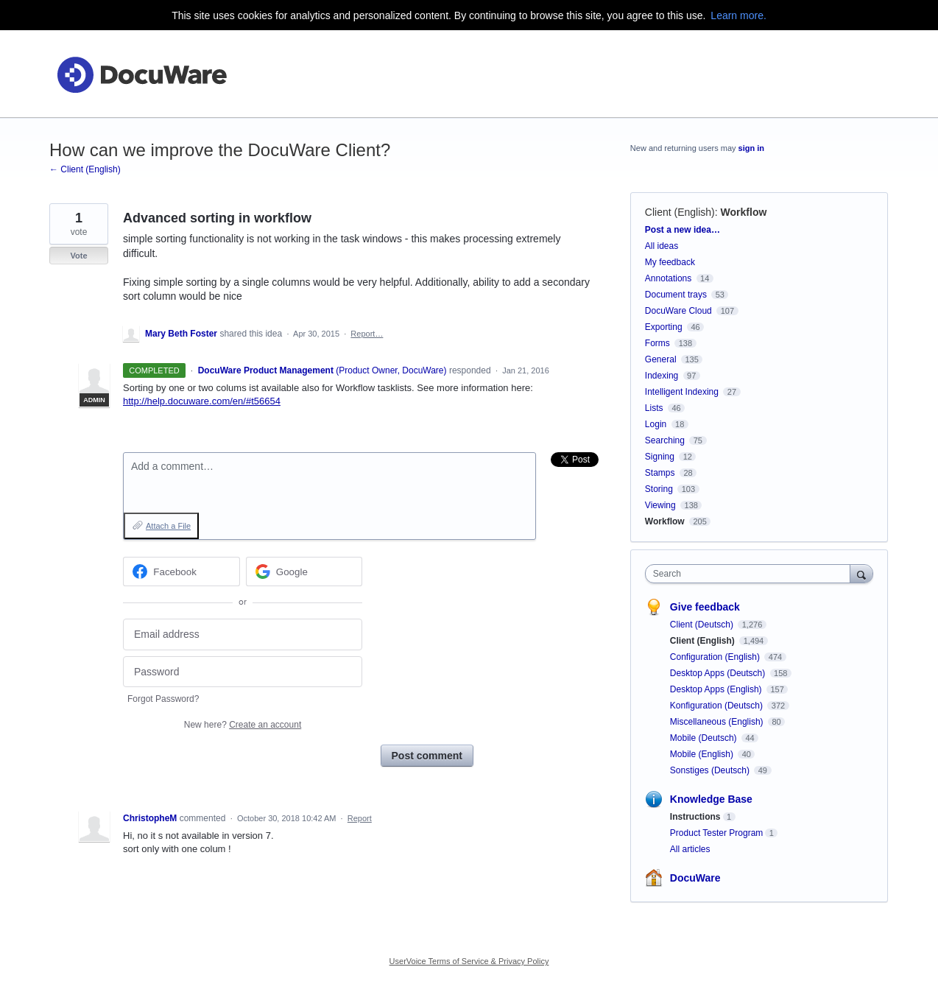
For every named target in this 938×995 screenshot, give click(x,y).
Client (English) (680, 212)
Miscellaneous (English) (718, 722)
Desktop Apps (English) (717, 689)
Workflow (744, 212)
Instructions (695, 817)
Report (360, 818)
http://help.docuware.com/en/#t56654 (202, 401)
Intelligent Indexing (682, 392)
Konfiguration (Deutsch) (717, 705)
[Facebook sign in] (181, 571)
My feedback (670, 262)
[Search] (861, 573)
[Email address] (242, 634)
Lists (654, 408)
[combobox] (751, 574)
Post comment (427, 756)
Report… (366, 333)
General (661, 359)
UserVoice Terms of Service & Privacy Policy (469, 961)
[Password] (242, 672)
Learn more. (738, 15)
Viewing (660, 505)
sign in (751, 148)
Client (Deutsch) (703, 624)
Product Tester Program (717, 833)
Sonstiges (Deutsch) (711, 770)
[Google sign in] (304, 571)
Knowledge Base (711, 799)
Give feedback (705, 607)
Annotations (668, 278)
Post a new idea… (682, 230)
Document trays (676, 294)
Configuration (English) (716, 657)
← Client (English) (85, 169)
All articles (690, 849)
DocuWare (695, 878)
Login (655, 424)
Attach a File (168, 525)
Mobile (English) (703, 754)
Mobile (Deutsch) (704, 738)
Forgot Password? (163, 699)
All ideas (661, 246)
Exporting (664, 327)
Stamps (660, 473)
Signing (659, 456)
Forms (657, 343)
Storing (659, 489)
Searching (665, 440)
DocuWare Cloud (678, 311)
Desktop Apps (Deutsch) (719, 673)
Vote (78, 255)
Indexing (661, 375)
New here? (242, 725)
